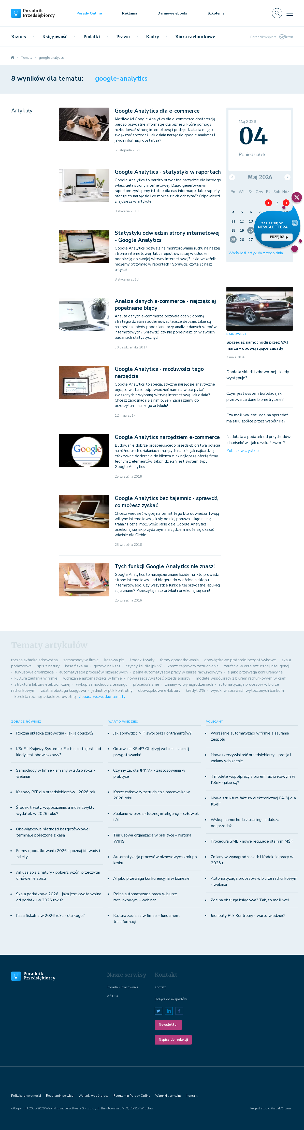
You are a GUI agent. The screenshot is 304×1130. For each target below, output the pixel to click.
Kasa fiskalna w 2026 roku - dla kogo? (50, 915)
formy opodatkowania (179, 660)
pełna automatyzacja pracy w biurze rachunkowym (177, 672)
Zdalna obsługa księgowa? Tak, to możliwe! (250, 900)
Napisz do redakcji (173, 1039)
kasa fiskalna (76, 666)
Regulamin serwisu (60, 1096)
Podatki (91, 36)
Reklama (129, 13)
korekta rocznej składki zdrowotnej (46, 696)
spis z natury (48, 666)
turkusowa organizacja (34, 672)
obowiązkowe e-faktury (159, 690)
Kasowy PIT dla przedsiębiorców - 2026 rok (55, 792)
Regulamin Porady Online (131, 1096)
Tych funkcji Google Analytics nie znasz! (165, 566)
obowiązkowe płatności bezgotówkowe (240, 660)
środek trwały (141, 660)
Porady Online (89, 13)
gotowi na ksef (107, 666)
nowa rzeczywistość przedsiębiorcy (158, 678)
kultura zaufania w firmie (36, 678)
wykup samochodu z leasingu (101, 684)
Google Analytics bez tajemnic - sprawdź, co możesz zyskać (167, 502)
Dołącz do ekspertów (171, 999)
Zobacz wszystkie (242, 450)
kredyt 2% (195, 690)
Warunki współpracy (93, 1096)
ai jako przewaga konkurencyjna (255, 672)
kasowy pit (114, 660)
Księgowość (54, 36)
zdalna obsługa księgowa (63, 690)
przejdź (279, 237)
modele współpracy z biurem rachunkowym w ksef (240, 678)
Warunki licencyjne (168, 1096)
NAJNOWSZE (236, 334)
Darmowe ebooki (172, 13)
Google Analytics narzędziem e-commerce (167, 437)
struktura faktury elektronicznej (42, 684)
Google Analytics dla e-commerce (157, 110)
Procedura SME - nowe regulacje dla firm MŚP (252, 841)
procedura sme (146, 684)
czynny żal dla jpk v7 (144, 666)
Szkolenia (216, 13)
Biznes (18, 36)
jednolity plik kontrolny (112, 690)
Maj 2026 (259, 177)
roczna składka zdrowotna (34, 660)
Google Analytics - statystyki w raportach (168, 171)
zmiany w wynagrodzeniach (189, 684)
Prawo (123, 36)
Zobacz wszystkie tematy (102, 696)
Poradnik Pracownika (122, 987)
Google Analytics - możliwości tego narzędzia (159, 372)
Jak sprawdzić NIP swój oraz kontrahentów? (152, 733)
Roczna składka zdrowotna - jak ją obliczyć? (55, 733)
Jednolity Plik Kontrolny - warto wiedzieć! (248, 915)
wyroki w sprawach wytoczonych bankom (247, 690)
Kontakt (160, 987)
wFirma (112, 995)
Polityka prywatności (26, 1096)
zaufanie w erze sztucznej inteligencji (256, 666)
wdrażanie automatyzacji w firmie (92, 678)
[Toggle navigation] (289, 13)
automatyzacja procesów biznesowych (93, 672)
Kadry (152, 36)
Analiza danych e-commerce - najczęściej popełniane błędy (165, 305)
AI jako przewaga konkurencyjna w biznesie (151, 878)
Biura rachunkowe (195, 36)
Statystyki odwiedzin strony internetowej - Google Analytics (167, 236)
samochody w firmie (81, 660)
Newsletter (168, 1024)
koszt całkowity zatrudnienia (193, 666)
